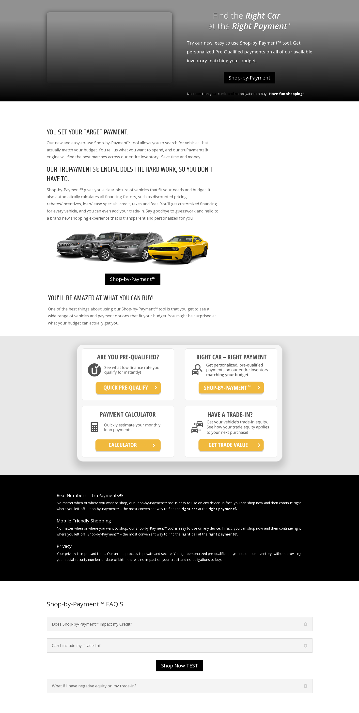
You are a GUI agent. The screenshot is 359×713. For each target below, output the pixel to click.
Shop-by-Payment (249, 77)
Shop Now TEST (179, 665)
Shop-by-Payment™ (133, 279)
